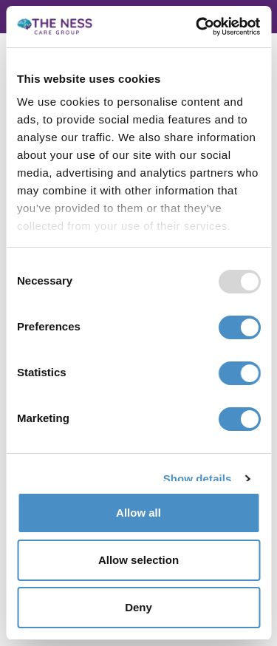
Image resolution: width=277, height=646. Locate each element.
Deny (138, 607)
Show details (197, 478)
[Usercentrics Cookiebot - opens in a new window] (197, 26)
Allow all (138, 512)
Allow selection (138, 560)
